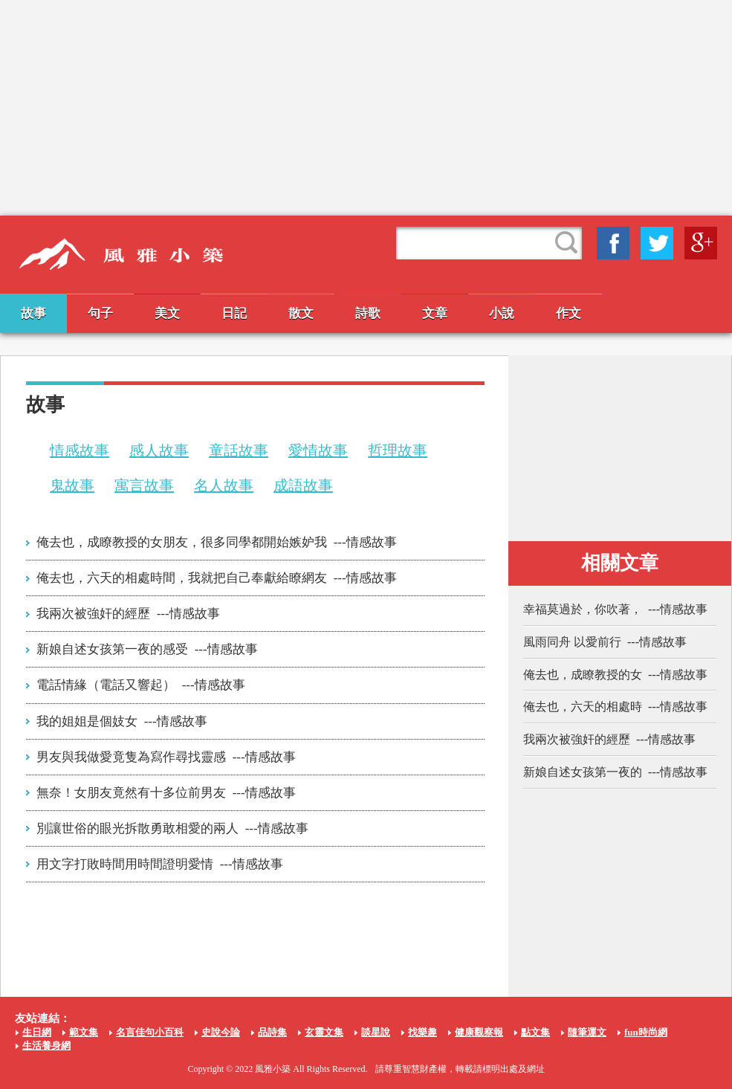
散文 (301, 313)
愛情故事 (318, 450)
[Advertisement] (366, 108)
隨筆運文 (587, 1032)
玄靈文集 (324, 1032)
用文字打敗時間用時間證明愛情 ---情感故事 (159, 864)
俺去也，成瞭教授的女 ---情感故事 (615, 674)
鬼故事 (72, 485)
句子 (100, 313)
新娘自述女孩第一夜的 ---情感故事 (615, 772)
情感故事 (79, 450)
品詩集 (272, 1032)
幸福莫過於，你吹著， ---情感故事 (615, 609)
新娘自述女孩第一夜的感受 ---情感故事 (146, 649)
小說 (501, 313)
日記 (234, 313)
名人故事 (223, 485)
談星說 (375, 1032)
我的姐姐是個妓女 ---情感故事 (121, 721)
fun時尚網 (645, 1032)
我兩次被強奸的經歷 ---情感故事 (127, 614)
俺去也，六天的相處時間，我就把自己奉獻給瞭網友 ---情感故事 (216, 578)
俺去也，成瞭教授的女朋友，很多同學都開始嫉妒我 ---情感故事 (216, 542)
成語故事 (303, 485)
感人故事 (159, 450)
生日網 (36, 1032)
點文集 (535, 1032)
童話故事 (238, 450)
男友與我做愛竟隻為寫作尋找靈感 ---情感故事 (165, 757)
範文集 (83, 1032)
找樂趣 (422, 1032)
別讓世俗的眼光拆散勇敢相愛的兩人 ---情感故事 (172, 828)
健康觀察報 (479, 1032)
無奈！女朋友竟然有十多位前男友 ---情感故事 (165, 793)
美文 (167, 313)
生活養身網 (46, 1045)
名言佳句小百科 (150, 1032)
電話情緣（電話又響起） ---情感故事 (140, 685)
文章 (434, 313)
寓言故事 (144, 485)
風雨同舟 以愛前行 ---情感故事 (605, 642)
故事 (33, 313)
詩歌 (367, 313)
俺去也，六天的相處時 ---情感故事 (615, 706)
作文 (568, 313)
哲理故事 (397, 450)
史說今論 (220, 1032)
